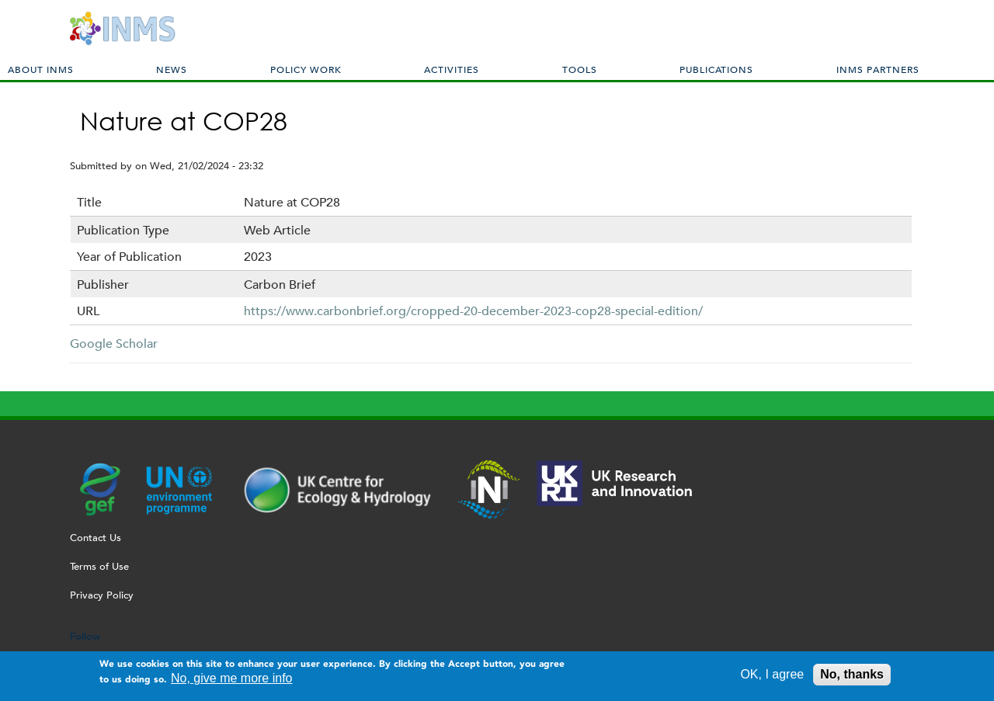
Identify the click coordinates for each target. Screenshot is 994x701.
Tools (579, 69)
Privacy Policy (102, 595)
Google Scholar (114, 343)
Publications (716, 69)
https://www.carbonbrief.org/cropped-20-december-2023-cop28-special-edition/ (473, 311)
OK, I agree (772, 678)
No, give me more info (232, 682)
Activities (451, 69)
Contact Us (95, 537)
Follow (85, 636)
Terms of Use (99, 566)
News (171, 69)
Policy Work (306, 69)
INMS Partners (877, 69)
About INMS (41, 69)
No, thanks (852, 678)
